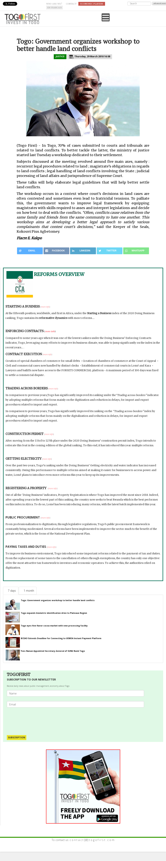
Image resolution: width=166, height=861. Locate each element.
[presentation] (37, 719)
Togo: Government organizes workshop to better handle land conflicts (58, 600)
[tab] (10, 591)
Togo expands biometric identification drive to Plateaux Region (54, 613)
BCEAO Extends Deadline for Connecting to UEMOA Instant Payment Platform (61, 638)
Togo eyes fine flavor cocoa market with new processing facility (54, 625)
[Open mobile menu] (106, 17)
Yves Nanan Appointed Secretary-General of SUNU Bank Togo (53, 651)
